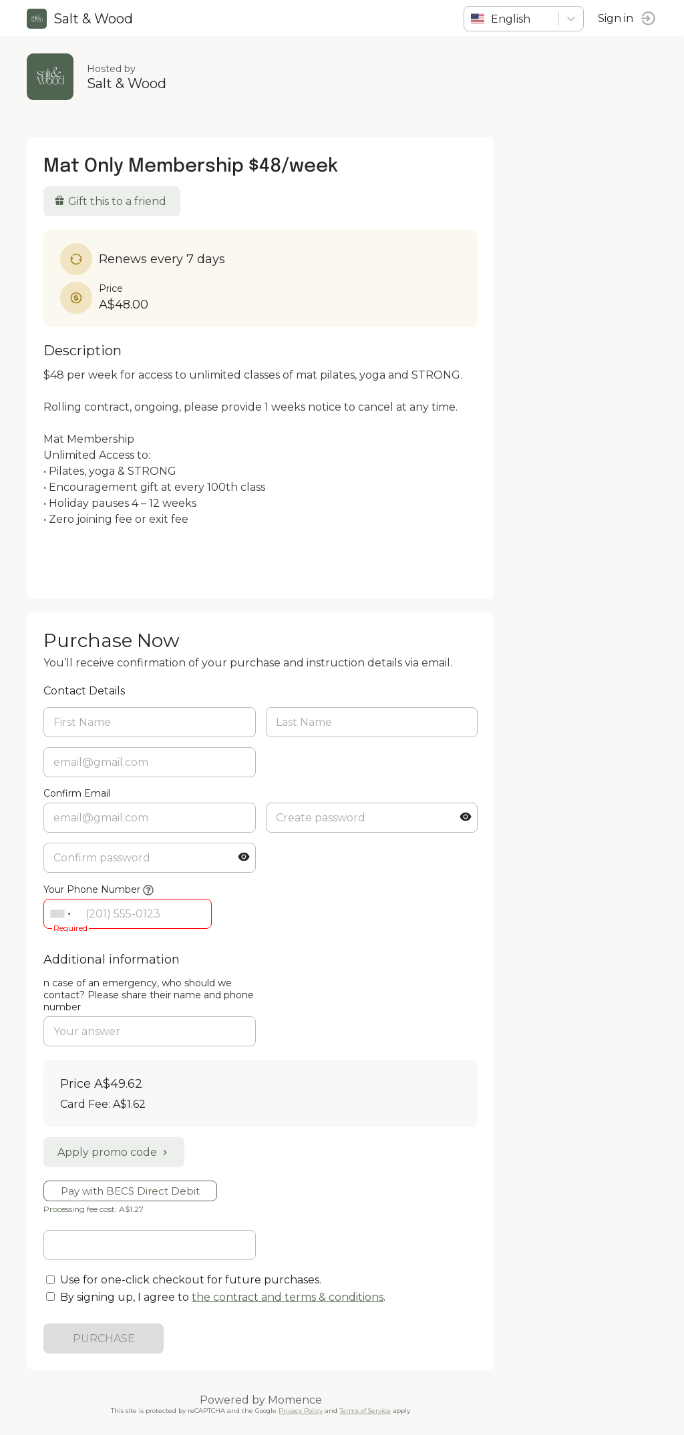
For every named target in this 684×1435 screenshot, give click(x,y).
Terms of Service (365, 1410)
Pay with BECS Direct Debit (130, 1191)
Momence (295, 1400)
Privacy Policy (301, 1410)
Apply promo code (113, 1152)
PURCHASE (104, 1338)
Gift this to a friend (110, 201)
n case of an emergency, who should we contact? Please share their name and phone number (148, 995)
